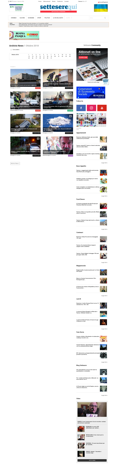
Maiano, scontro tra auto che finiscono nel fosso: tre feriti (24, 129)
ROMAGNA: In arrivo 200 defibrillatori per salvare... (93, 427)
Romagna (12, 87)
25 (29, 58)
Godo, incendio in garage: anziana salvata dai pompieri (57, 84)
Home (39, 1)
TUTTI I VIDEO (92, 460)
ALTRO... (68, 18)
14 (32, 56)
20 (55, 56)
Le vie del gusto (58, 18)
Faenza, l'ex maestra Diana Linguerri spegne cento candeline (86, 245)
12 (69, 54)
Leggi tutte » (104, 162)
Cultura (22, 18)
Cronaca (13, 18)
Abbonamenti (46, 1)
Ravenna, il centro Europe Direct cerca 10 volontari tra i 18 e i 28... (87, 304)
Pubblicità (60, 1)
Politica (47, 18)
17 (43, 56)
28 (40, 58)
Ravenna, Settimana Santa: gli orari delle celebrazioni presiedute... (87, 137)
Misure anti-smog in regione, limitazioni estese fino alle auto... (25, 106)
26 (32, 58)
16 (40, 56)
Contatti (66, 1)
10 (62, 54)
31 (51, 58)
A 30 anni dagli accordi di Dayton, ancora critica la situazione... (87, 387)
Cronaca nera (69, 88)
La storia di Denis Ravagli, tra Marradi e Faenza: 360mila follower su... (86, 312)
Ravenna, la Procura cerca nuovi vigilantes (24, 85)
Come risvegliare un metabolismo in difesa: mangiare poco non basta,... (87, 187)
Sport (39, 18)
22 (62, 56)
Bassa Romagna (46, 155)
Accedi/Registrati (103, 2)
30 (47, 58)
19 (51, 56)
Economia (31, 18)
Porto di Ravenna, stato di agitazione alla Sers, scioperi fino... (58, 106)
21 (58, 56)
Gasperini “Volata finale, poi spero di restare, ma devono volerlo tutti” (33, 26)
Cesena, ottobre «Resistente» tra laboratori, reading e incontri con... (88, 337)
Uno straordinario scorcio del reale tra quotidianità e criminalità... (86, 370)
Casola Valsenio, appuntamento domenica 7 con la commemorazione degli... (88, 345)
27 (36, 58)
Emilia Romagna (13, 110)
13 (29, 56)
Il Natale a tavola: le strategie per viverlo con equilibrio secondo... (87, 179)
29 (43, 58)
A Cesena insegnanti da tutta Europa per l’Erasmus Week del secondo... (87, 204)
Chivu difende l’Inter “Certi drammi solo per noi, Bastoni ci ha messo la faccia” (35, 24)
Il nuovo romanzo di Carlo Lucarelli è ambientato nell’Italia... (55, 152)
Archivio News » (15, 163)
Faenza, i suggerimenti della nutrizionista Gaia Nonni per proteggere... (87, 171)
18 (47, 56)
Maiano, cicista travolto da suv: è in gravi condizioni (23, 152)
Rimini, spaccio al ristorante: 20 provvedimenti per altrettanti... (57, 129)
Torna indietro (14, 49)
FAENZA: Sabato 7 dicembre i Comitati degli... (93, 452)
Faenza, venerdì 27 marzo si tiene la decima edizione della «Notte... (88, 146)
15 (36, 56)
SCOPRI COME (83, 57)
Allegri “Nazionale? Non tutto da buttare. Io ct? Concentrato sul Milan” (34, 23)
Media (53, 1)
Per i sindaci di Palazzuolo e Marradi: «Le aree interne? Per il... (87, 378)
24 (69, 56)
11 (66, 54)
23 (66, 56)
